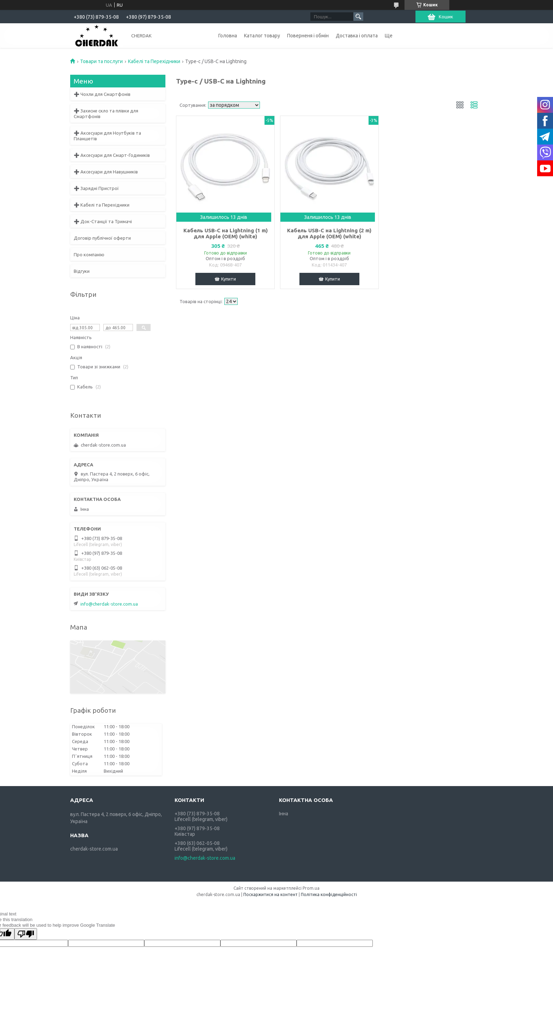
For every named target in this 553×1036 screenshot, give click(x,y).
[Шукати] (358, 16)
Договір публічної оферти (102, 237)
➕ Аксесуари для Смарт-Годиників (112, 155)
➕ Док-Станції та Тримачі (103, 221)
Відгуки (82, 271)
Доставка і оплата (357, 35)
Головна (227, 35)
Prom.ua (311, 888)
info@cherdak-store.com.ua (109, 603)
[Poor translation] (25, 934)
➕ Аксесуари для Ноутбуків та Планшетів (107, 135)
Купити (228, 278)
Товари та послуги (101, 61)
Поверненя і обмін (308, 35)
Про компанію (89, 254)
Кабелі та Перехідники (154, 61)
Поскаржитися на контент (270, 894)
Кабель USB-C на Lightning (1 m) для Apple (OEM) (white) (225, 233)
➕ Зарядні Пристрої (96, 188)
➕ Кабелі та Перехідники (101, 204)
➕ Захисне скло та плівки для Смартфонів (106, 113)
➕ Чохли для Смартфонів (102, 94)
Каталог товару (262, 35)
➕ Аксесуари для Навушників (106, 171)
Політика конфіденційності (329, 894)
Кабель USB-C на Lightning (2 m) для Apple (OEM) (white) (329, 233)
